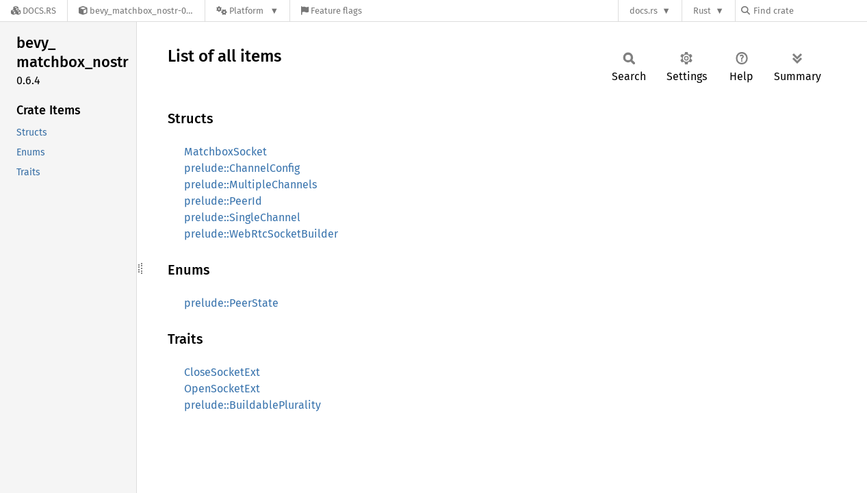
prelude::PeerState (231, 302)
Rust (702, 10)
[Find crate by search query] (809, 10)
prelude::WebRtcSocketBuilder (261, 233)
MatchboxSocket (225, 151)
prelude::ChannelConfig (242, 168)
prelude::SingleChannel (242, 217)
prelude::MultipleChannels (250, 184)
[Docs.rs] (33, 10)
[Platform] (247, 10)
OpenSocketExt (222, 388)
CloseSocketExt (222, 372)
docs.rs (644, 10)
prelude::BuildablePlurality (252, 405)
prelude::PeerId (223, 200)
